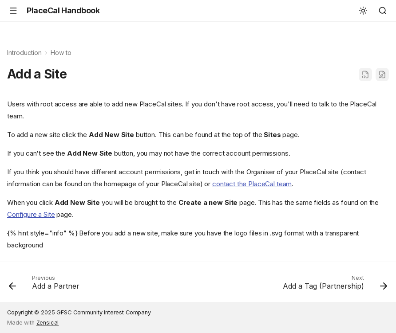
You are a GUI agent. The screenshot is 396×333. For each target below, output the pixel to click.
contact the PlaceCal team (252, 184)
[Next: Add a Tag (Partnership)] (333, 285)
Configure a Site (31, 214)
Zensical (47, 322)
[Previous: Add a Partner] (46, 285)
